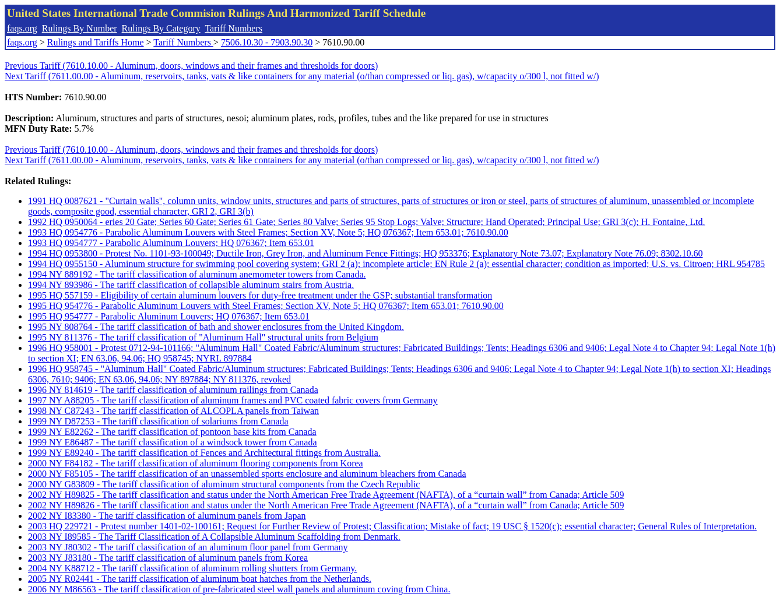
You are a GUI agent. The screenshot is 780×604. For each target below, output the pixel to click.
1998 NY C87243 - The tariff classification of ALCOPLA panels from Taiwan (173, 411)
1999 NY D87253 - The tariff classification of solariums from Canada (158, 421)
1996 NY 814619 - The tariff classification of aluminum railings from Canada (173, 390)
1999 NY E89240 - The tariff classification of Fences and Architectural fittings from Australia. (204, 453)
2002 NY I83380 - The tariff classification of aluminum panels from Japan (166, 516)
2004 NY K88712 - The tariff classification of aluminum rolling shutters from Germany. (192, 568)
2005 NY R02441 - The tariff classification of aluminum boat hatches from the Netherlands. (199, 579)
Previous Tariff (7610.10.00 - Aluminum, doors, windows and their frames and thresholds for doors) (191, 66)
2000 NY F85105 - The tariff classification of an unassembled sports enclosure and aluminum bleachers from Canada (247, 474)
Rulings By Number (79, 28)
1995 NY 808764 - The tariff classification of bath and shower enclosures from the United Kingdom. (216, 327)
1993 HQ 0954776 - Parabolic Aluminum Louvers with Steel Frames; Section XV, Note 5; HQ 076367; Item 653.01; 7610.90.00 (268, 232)
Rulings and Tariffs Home (95, 42)
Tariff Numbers (233, 28)
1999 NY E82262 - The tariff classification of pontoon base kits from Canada (172, 432)
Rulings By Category (161, 28)
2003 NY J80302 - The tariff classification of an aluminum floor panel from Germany (187, 547)
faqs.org (22, 28)
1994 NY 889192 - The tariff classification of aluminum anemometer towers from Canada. (197, 274)
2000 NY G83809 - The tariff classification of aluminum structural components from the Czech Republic (224, 484)
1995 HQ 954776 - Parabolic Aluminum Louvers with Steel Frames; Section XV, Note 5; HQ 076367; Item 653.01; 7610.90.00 (266, 306)
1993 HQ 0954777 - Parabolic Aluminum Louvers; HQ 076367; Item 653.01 (171, 243)
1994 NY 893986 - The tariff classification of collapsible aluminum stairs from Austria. (191, 285)
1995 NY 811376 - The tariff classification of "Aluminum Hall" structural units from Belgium (203, 337)
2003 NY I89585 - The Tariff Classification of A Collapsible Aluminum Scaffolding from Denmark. (214, 537)
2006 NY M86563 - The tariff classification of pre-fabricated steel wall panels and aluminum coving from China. (239, 589)
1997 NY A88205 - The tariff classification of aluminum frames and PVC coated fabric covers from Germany (233, 400)
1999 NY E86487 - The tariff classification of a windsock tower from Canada (172, 442)
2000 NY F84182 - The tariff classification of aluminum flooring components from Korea (195, 463)
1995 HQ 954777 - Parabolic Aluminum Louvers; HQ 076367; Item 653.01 (169, 316)
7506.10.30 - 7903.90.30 (266, 42)
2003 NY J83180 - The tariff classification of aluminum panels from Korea (168, 558)
